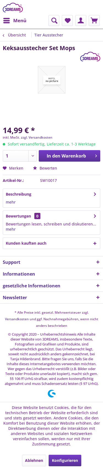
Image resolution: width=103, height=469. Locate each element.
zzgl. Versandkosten (36, 137)
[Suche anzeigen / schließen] (53, 20)
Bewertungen (18, 216)
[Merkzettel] (67, 20)
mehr (11, 202)
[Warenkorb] (94, 20)
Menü (14, 20)
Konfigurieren (65, 460)
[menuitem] (14, 20)
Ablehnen (34, 460)
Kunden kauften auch (26, 243)
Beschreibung (18, 194)
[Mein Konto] (80, 20)
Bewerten (45, 168)
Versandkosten (17, 319)
